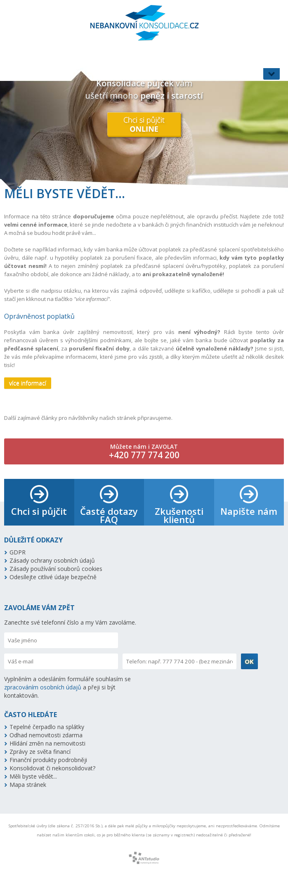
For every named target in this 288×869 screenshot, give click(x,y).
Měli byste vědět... (33, 776)
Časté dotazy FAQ (109, 515)
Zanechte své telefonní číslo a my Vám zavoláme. (70, 622)
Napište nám (248, 511)
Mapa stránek (27, 784)
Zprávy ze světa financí (40, 751)
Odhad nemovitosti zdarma (46, 735)
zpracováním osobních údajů (42, 687)
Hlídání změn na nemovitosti (47, 743)
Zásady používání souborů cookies (55, 569)
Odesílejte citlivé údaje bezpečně (53, 577)
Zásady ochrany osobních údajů (52, 560)
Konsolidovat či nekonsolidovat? (52, 768)
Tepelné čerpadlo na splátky (46, 727)
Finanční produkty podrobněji (48, 760)
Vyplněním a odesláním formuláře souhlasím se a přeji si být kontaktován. (67, 687)
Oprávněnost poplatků (39, 316)
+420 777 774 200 (144, 455)
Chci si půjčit (39, 511)
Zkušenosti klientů (179, 515)
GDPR (17, 552)
